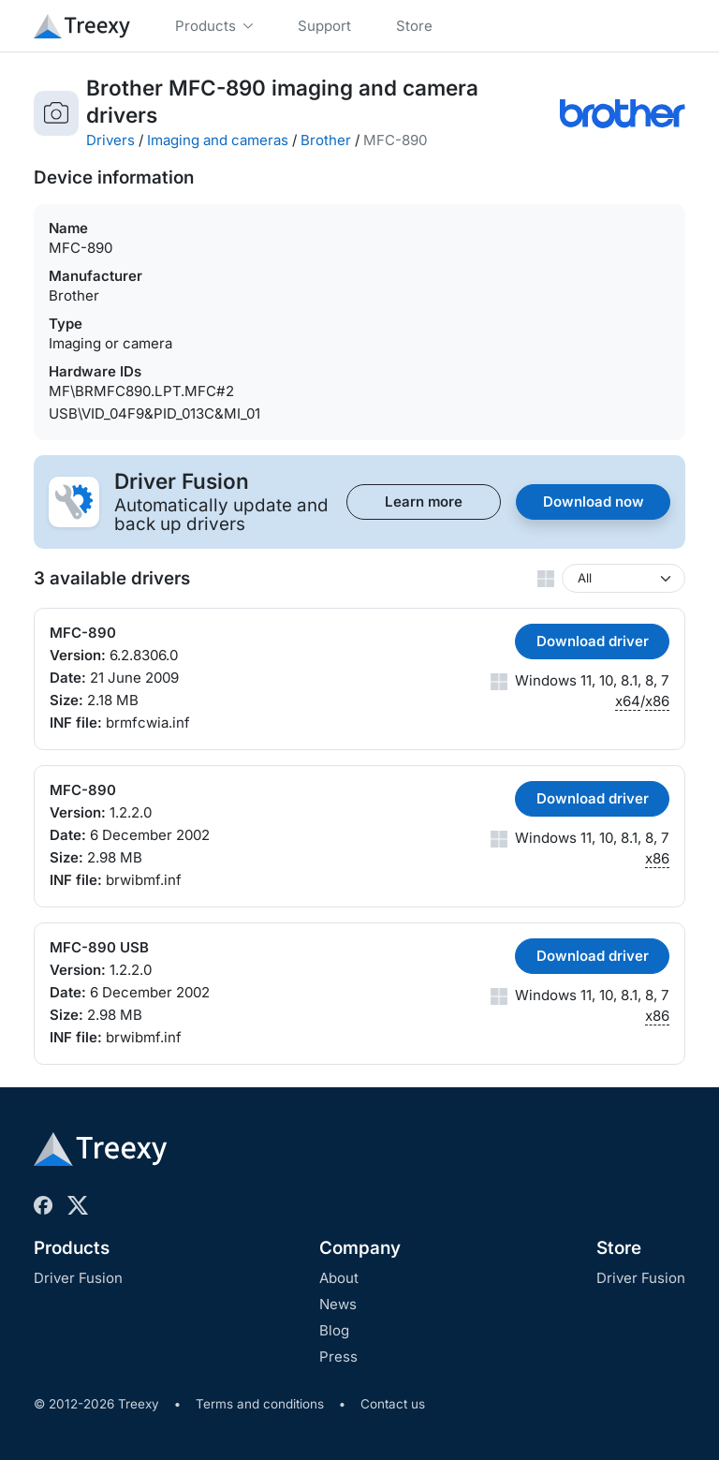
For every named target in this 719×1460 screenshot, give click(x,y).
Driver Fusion (78, 1278)
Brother (326, 140)
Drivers (110, 140)
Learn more (423, 501)
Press (338, 1356)
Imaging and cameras (217, 140)
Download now (593, 501)
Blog (334, 1330)
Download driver (592, 641)
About (339, 1278)
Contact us (392, 1403)
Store (618, 1248)
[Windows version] (623, 578)
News (338, 1304)
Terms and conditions (260, 1403)
